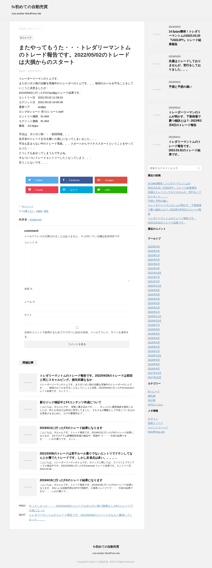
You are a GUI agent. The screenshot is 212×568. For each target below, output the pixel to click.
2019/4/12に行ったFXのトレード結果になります (71, 427)
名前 (28, 288)
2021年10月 (154, 272)
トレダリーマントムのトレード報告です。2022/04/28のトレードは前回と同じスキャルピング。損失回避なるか (86, 377)
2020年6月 (154, 290)
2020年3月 (154, 303)
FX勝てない (28, 211)
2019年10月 (154, 320)
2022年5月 (154, 259)
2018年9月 (154, 359)
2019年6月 (154, 329)
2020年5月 (154, 294)
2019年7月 (154, 325)
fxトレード (27, 206)
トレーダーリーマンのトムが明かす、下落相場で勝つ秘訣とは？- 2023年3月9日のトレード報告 (185, 119)
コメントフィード (158, 427)
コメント (31, 242)
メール (29, 301)
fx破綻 (39, 211)
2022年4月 (154, 264)
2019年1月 (154, 351)
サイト (28, 314)
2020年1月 (154, 312)
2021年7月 (154, 277)
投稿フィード (155, 423)
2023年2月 (154, 250)
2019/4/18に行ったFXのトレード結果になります (71, 480)
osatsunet (36, 219)
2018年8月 (154, 364)
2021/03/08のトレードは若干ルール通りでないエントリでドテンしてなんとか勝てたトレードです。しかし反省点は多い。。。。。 (86, 455)
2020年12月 (154, 285)
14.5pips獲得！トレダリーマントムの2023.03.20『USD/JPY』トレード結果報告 (185, 38)
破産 (46, 211)
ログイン (153, 418)
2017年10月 (154, 377)
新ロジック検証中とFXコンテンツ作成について (71, 402)
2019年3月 (154, 342)
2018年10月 (154, 355)
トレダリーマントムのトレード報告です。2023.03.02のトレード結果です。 (185, 148)
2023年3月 (154, 246)
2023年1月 (154, 255)
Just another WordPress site (106, 553)
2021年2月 (154, 281)
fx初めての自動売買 (30, 7)
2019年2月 (154, 346)
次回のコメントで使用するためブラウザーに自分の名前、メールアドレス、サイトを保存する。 (76, 334)
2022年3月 (154, 268)
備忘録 (152, 395)
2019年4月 (154, 338)
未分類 (152, 400)
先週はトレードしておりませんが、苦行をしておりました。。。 (185, 65)
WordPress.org (156, 431)
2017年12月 (154, 373)
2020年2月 (154, 307)
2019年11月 (154, 316)
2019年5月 (154, 333)
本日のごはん (155, 404)
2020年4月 (154, 298)
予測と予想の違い (180, 86)
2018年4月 (154, 368)
